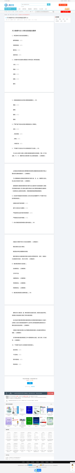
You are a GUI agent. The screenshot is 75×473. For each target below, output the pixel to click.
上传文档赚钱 (63, 5)
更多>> (52, 404)
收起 (73, 463)
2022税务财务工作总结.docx (36, 436)
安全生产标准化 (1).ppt (29, 422)
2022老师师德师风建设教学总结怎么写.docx (15, 448)
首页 (19, 8)
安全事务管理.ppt (50, 421)
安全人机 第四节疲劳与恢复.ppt (9, 422)
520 (8, 19)
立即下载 (65, 11)
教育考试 (35, 8)
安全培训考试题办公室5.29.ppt (36, 411)
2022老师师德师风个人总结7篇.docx (15, 436)
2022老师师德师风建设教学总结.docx (50, 436)
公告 (46, 8)
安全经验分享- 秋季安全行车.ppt (15, 411)
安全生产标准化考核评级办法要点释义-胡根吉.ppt (22, 422)
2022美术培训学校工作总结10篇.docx (50, 447)
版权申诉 (21, 11)
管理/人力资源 (12, 14)
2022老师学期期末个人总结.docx (9, 436)
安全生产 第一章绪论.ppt (15, 422)
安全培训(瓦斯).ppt (29, 410)
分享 (9, 11)
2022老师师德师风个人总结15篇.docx (29, 436)
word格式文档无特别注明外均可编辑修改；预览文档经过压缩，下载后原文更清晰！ (28, 393)
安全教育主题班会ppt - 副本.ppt (9, 411)
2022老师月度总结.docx (43, 436)
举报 (16, 11)
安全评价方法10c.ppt (43, 410)
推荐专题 (24, 8)
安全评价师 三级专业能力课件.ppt (50, 411)
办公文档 (41, 8)
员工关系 (16, 14)
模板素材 (30, 8)
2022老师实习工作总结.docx (29, 447)
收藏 (12, 11)
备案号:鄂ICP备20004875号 (32, 467)
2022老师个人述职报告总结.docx (43, 447)
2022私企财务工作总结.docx (22, 447)
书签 (5, 11)
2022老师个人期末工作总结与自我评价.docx (22, 437)
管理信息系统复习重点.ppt (22, 411)
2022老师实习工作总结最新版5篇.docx (36, 447)
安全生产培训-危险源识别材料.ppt (43, 422)
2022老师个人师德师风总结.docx (9, 447)
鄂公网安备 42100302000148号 (42, 467)
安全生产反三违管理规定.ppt (36, 422)
